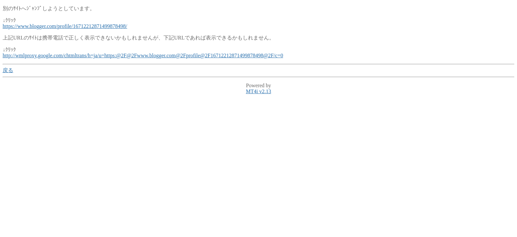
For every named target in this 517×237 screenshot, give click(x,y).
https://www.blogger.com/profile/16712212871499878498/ (65, 26)
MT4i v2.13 (258, 91)
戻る (8, 70)
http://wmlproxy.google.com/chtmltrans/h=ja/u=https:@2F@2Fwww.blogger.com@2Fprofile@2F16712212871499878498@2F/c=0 (143, 55)
